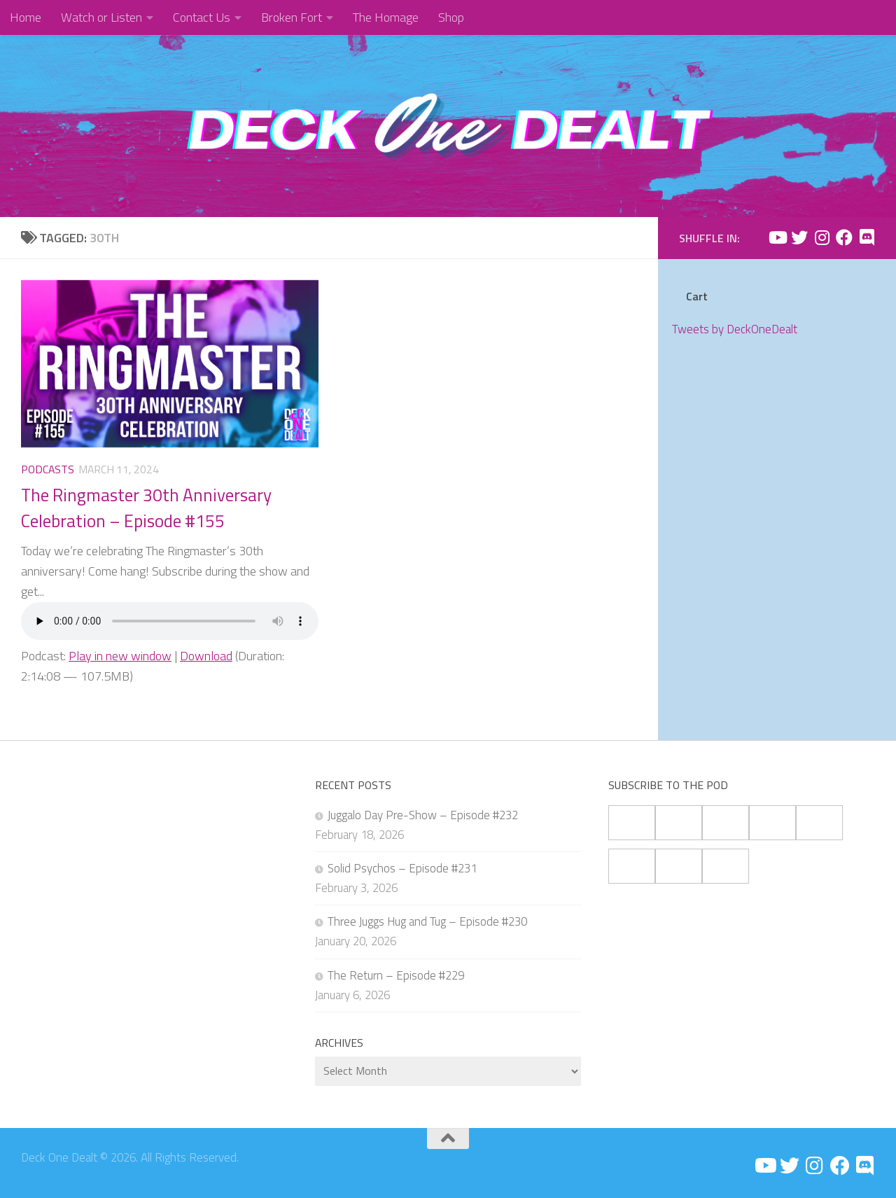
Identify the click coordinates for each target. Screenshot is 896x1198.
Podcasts (47, 469)
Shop (451, 17)
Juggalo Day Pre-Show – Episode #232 (423, 815)
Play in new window (120, 655)
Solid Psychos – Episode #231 (402, 868)
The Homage (386, 17)
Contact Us (201, 17)
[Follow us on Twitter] (799, 237)
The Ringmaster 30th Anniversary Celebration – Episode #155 (146, 508)
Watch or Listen (101, 17)
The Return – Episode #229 (396, 975)
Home (25, 17)
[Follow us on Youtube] (777, 237)
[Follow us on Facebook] (844, 237)
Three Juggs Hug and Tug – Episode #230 (427, 921)
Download (206, 655)
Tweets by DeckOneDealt (734, 329)
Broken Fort (291, 17)
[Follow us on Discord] (866, 237)
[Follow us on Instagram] (821, 237)
